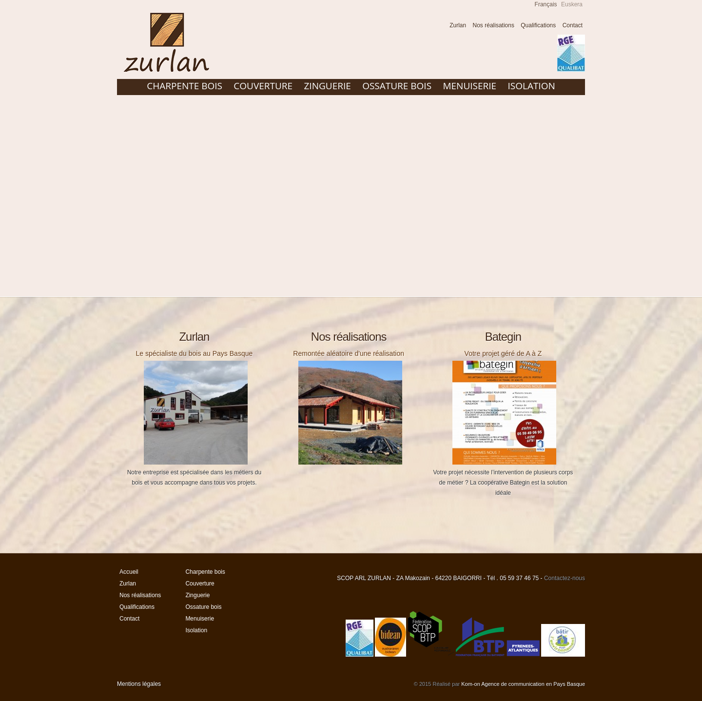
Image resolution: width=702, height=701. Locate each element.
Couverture (263, 85)
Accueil (437, 27)
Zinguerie (327, 85)
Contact (573, 25)
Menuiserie (469, 85)
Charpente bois (184, 85)
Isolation (531, 85)
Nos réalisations (493, 25)
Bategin (503, 337)
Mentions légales (139, 684)
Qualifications (538, 25)
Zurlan (457, 25)
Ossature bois (396, 85)
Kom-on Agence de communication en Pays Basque (523, 684)
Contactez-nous (564, 578)
